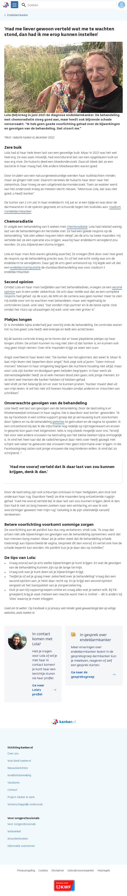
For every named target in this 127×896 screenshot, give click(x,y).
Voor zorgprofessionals (21, 824)
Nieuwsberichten (17, 768)
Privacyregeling (26, 870)
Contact (12, 790)
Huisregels (103, 870)
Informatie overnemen (21, 846)
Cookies (43, 870)
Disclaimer (57, 870)
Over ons (13, 753)
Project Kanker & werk (21, 797)
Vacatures (13, 782)
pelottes (58, 422)
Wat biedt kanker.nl (19, 761)
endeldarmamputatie (25, 267)
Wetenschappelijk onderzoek (25, 804)
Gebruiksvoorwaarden (80, 870)
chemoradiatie (77, 227)
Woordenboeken (17, 838)
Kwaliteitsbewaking (19, 775)
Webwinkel (14, 831)
